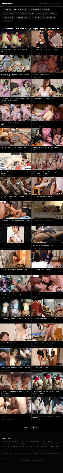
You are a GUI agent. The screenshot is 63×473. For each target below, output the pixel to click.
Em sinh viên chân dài (42, 443)
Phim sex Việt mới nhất (7, 441)
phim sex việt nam (9, 3)
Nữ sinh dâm (32, 444)
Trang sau (34, 427)
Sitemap (3, 465)
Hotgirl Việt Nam (40, 441)
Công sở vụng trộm (53, 444)
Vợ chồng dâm (29, 446)
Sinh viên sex (24, 443)
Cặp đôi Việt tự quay (6, 444)
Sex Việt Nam (17, 441)
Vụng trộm (51, 446)
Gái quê (37, 446)
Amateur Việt (16, 444)
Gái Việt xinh (32, 441)
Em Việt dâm (49, 441)
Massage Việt (14, 446)
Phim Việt (24, 441)
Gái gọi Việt (22, 446)
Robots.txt (9, 465)
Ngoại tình (57, 446)
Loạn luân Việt (43, 446)
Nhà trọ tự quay (5, 446)
